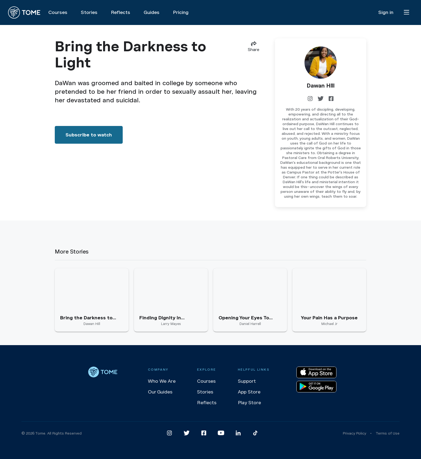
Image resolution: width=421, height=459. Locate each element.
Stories (205, 392)
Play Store (249, 403)
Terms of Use (388, 433)
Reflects (206, 403)
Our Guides (160, 392)
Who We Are (162, 381)
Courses (206, 381)
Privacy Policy (354, 433)
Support (247, 381)
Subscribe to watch (89, 135)
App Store (249, 392)
